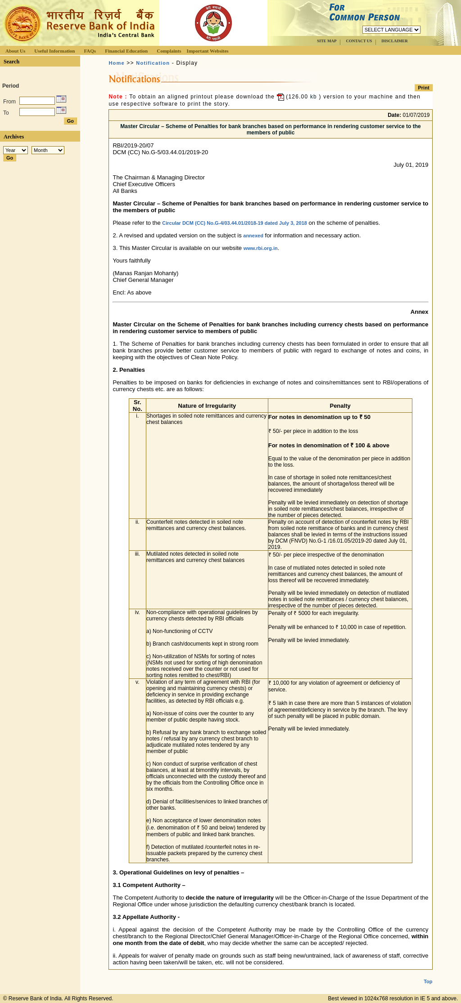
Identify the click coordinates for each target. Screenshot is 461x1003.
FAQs (90, 50)
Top (428, 974)
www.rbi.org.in (261, 248)
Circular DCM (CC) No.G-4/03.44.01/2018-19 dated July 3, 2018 (234, 223)
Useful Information (54, 50)
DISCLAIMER (394, 41)
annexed (253, 235)
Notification (153, 63)
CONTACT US (359, 41)
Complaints (169, 50)
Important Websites (208, 50)
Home (116, 63)
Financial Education (126, 50)
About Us (15, 50)
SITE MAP (326, 41)
